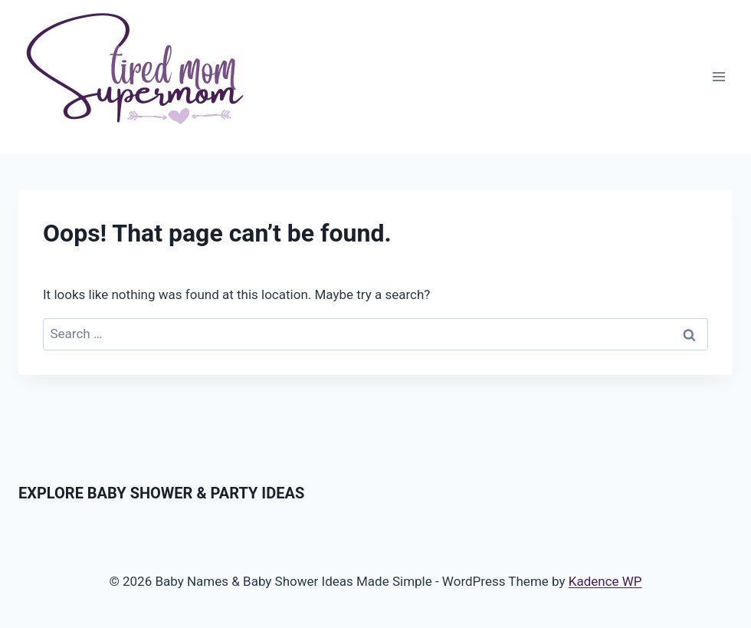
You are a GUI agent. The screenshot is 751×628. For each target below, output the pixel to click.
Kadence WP (605, 581)
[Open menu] (718, 76)
